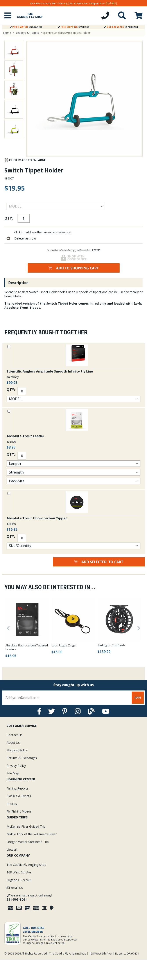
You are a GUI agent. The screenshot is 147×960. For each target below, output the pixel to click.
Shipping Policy (17, 750)
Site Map (13, 773)
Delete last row (25, 238)
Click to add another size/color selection (42, 232)
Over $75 (73, 26)
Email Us (15, 887)
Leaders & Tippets (27, 33)
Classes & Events (19, 796)
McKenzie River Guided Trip (26, 826)
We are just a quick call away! (29, 897)
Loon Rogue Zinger (64, 645)
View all (12, 849)
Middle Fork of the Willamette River (32, 834)
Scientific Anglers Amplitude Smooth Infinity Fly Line (50, 371)
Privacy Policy (16, 765)
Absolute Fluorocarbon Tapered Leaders (26, 647)
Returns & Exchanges (22, 758)
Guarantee (26, 26)
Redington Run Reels (111, 645)
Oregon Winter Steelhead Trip (28, 842)
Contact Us (14, 735)
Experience (121, 26)
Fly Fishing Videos (19, 811)
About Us (13, 742)
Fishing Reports (18, 788)
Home (7, 33)
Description (18, 282)
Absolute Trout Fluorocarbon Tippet (37, 518)
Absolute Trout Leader (25, 436)
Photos (12, 804)
